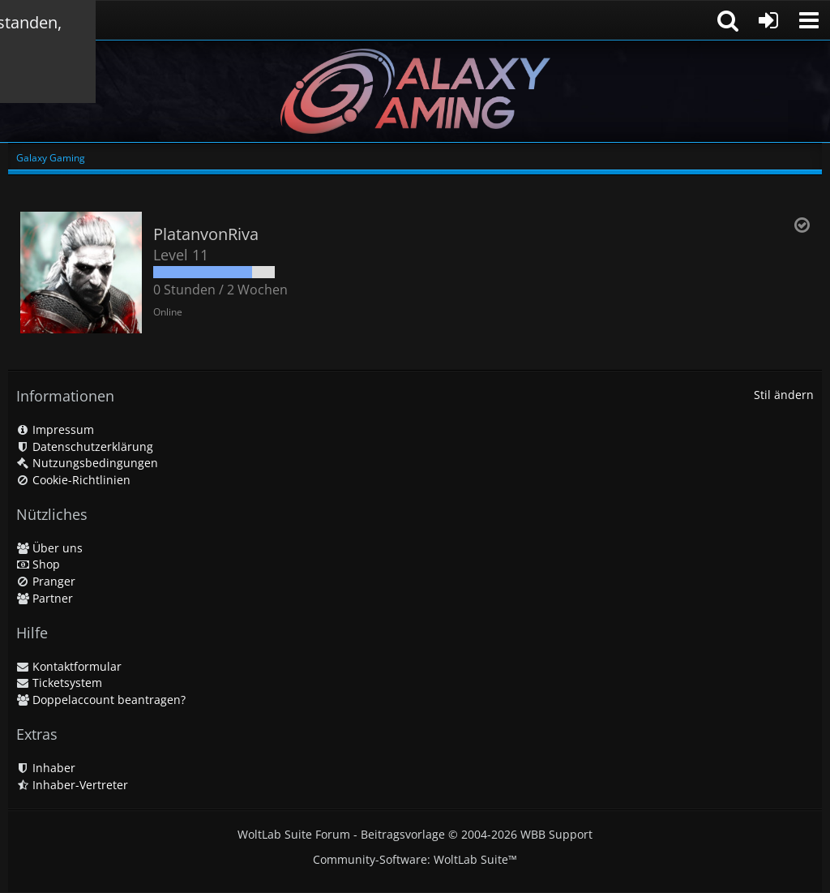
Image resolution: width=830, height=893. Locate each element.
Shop (38, 564)
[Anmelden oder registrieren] (768, 20)
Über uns (49, 548)
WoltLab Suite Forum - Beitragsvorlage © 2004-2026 (415, 834)
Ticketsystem (59, 682)
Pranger (45, 581)
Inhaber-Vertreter (72, 784)
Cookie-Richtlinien (73, 479)
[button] (809, 20)
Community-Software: (415, 859)
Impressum (55, 429)
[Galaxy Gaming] (415, 91)
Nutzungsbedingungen (87, 462)
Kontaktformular (69, 666)
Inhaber (45, 767)
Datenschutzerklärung (84, 446)
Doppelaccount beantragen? (101, 699)
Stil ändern (784, 394)
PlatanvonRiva (206, 234)
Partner (44, 598)
